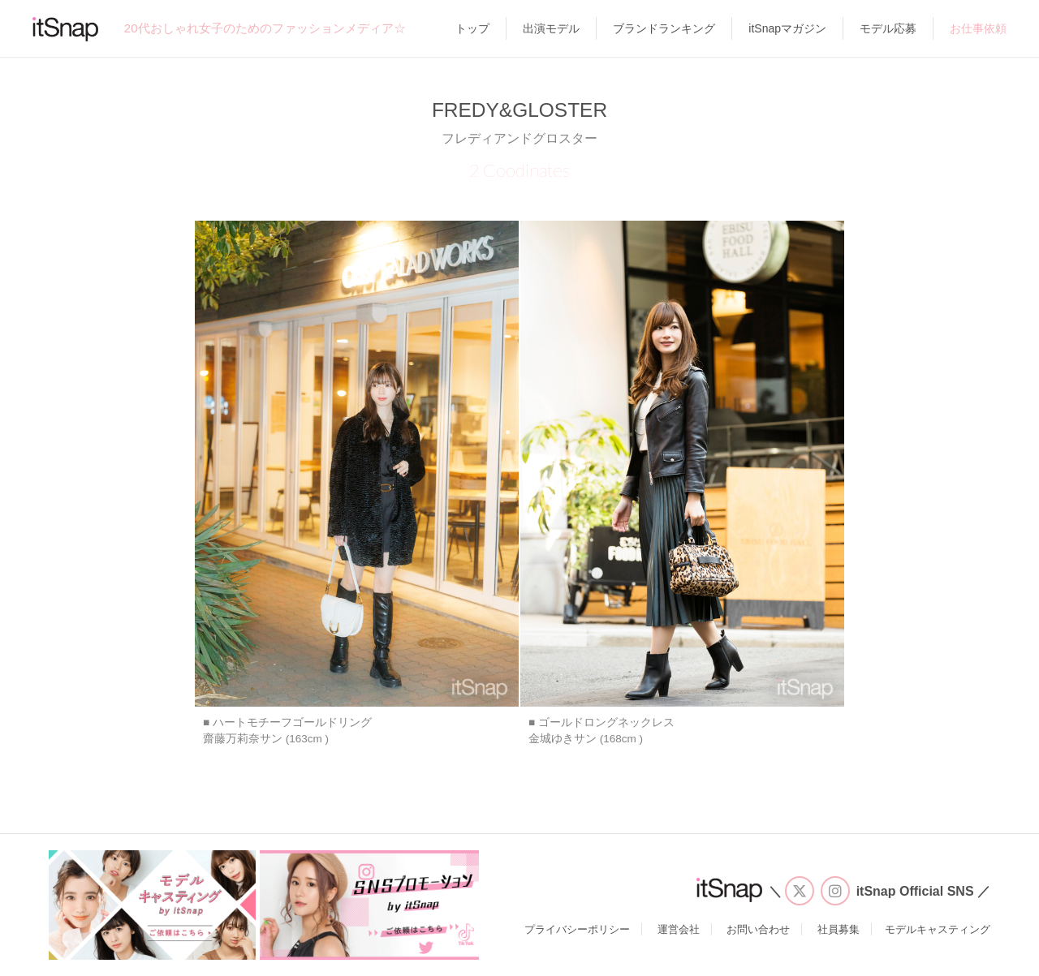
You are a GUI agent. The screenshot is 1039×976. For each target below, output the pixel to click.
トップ (472, 28)
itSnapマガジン (787, 28)
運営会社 (678, 929)
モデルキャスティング (937, 929)
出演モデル (551, 28)
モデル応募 (888, 28)
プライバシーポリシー (577, 929)
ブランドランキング (664, 28)
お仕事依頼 (978, 28)
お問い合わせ (758, 929)
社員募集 (838, 929)
